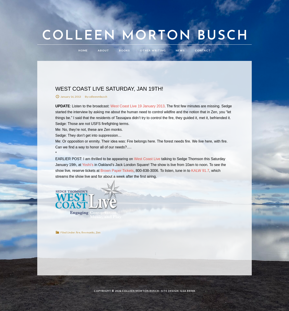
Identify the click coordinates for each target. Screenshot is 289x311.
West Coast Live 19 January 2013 (137, 106)
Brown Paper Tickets (117, 171)
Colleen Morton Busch (144, 26)
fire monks (88, 232)
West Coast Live (147, 159)
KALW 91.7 (200, 171)
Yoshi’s (87, 165)
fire (78, 232)
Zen (98, 232)
